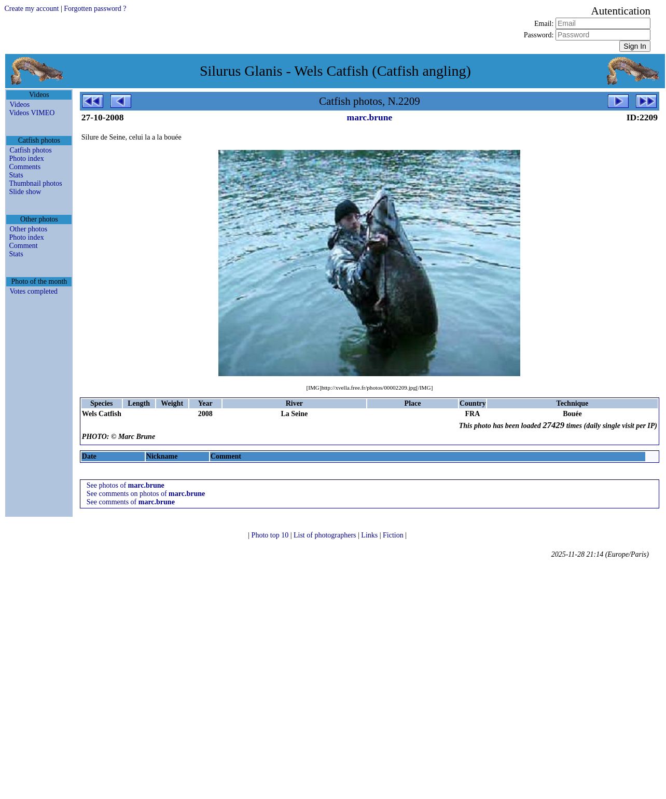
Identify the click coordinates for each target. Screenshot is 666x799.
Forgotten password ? (95, 8)
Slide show (25, 192)
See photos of (125, 485)
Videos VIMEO (31, 113)
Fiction (394, 535)
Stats (16, 175)
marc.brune (370, 117)
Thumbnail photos (35, 183)
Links (370, 535)
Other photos (28, 229)
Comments (24, 167)
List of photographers (326, 535)
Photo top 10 (271, 535)
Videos (19, 104)
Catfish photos (30, 150)
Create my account (31, 8)
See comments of (131, 502)
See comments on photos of (146, 494)
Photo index (26, 158)
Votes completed (33, 291)
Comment (23, 246)
